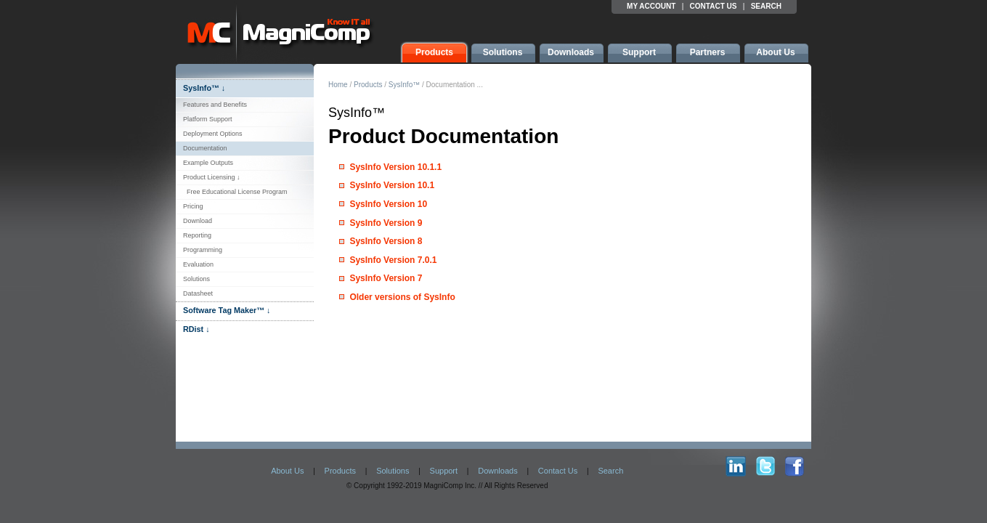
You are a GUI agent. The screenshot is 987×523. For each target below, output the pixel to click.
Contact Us (557, 470)
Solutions (196, 279)
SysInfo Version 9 (385, 223)
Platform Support (207, 119)
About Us (287, 470)
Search (610, 470)
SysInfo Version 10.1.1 (395, 167)
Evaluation (198, 264)
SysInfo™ (404, 85)
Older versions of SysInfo (402, 297)
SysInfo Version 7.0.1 (392, 260)
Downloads (497, 470)
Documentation (205, 148)
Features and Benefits (215, 104)
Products (368, 85)
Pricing (193, 206)
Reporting (197, 235)
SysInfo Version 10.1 (391, 185)
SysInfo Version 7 (385, 278)
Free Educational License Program (235, 191)
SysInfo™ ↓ (204, 88)
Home (338, 85)
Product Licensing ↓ (211, 177)
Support (444, 470)
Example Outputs (208, 162)
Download (197, 220)
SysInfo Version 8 (385, 241)
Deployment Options (213, 133)
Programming (202, 250)
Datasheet (198, 293)
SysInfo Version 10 (388, 204)
